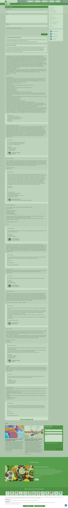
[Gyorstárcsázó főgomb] (66, 505)
